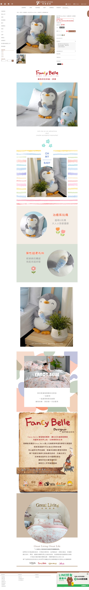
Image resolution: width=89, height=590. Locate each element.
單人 (3, 51)
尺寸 (2, 31)
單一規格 (62, 27)
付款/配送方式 (60, 51)
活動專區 (3, 11)
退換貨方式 (4, 581)
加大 (3, 54)
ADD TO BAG (71, 31)
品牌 (2, 34)
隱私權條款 (4, 583)
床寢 (2, 17)
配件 (2, 22)
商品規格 (58, 53)
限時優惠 (3, 46)
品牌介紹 (3, 578)
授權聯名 (3, 25)
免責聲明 (3, 584)
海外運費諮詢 (20, 580)
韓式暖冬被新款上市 (5, 43)
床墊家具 (3, 40)
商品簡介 (58, 41)
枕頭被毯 (3, 20)
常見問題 (3, 580)
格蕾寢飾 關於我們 (83, 572)
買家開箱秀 (4, 586)
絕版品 (2, 37)
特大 (3, 56)
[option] (36, 34)
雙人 (3, 53)
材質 (2, 28)
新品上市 (3, 14)
